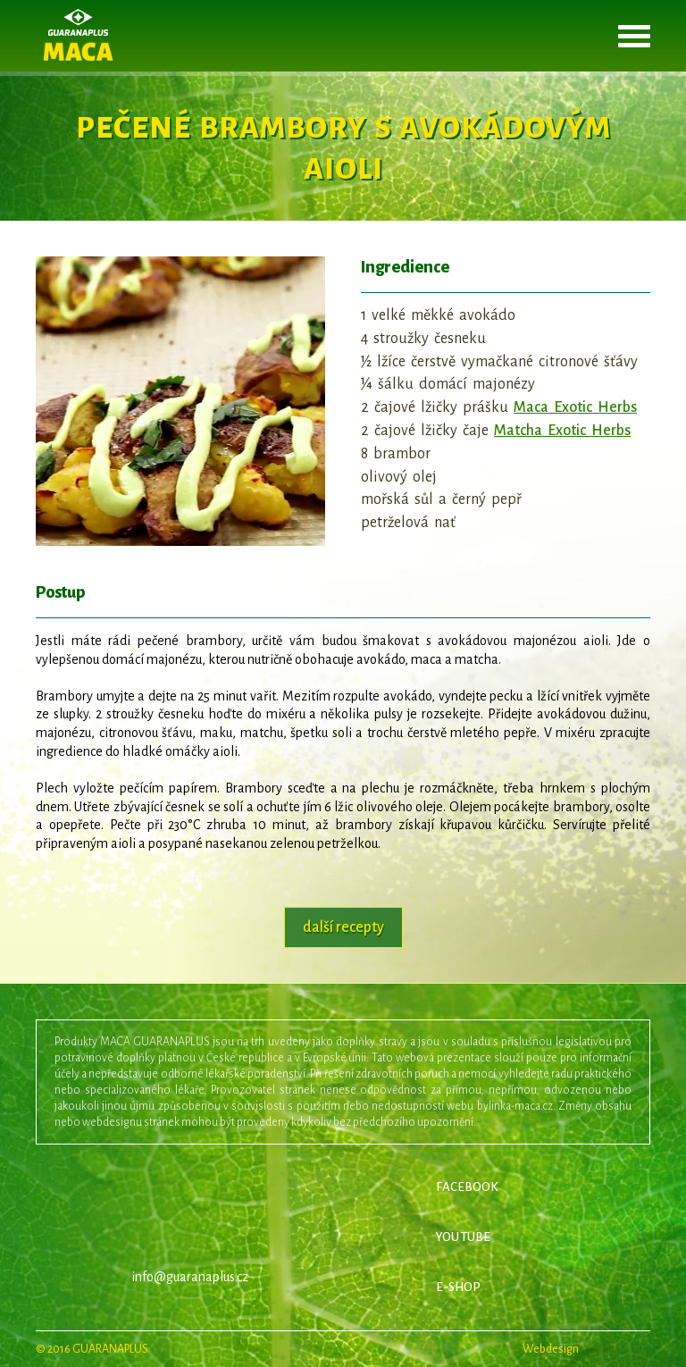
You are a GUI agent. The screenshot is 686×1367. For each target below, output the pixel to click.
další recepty (343, 927)
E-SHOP (458, 1287)
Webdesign (586, 1349)
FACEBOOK (467, 1187)
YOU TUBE (463, 1237)
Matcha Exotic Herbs (562, 431)
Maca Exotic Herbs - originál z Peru (78, 36)
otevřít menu (634, 35)
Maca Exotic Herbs (575, 407)
